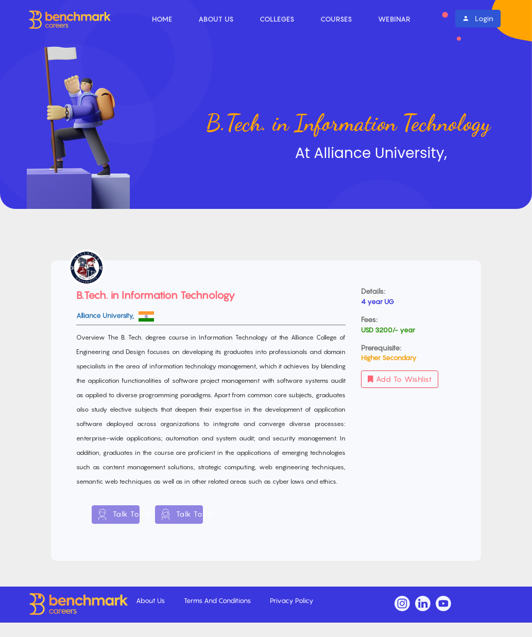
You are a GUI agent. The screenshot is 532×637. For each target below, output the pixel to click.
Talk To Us (119, 514)
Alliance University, (105, 315)
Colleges (277, 19)
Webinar (394, 19)
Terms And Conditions (218, 600)
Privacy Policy (292, 600)
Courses (336, 19)
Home (162, 19)
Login (478, 18)
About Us (216, 19)
